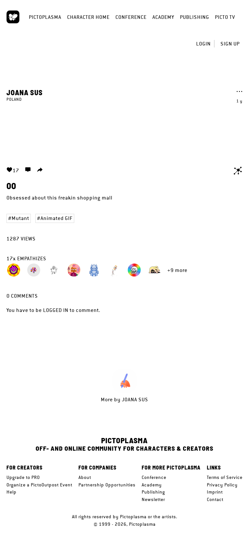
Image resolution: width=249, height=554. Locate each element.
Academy (163, 17)
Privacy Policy (222, 485)
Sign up (230, 43)
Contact (215, 499)
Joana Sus (24, 92)
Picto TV (225, 17)
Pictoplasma (45, 17)
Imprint (215, 492)
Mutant (20, 218)
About (84, 477)
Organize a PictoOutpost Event (39, 485)
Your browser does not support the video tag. (124, 130)
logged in (55, 310)
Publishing (194, 17)
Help (11, 492)
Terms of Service (225, 477)
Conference (131, 17)
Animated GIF (57, 218)
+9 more (177, 270)
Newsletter (153, 499)
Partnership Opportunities (107, 485)
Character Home (88, 17)
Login (203, 43)
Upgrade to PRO (23, 477)
